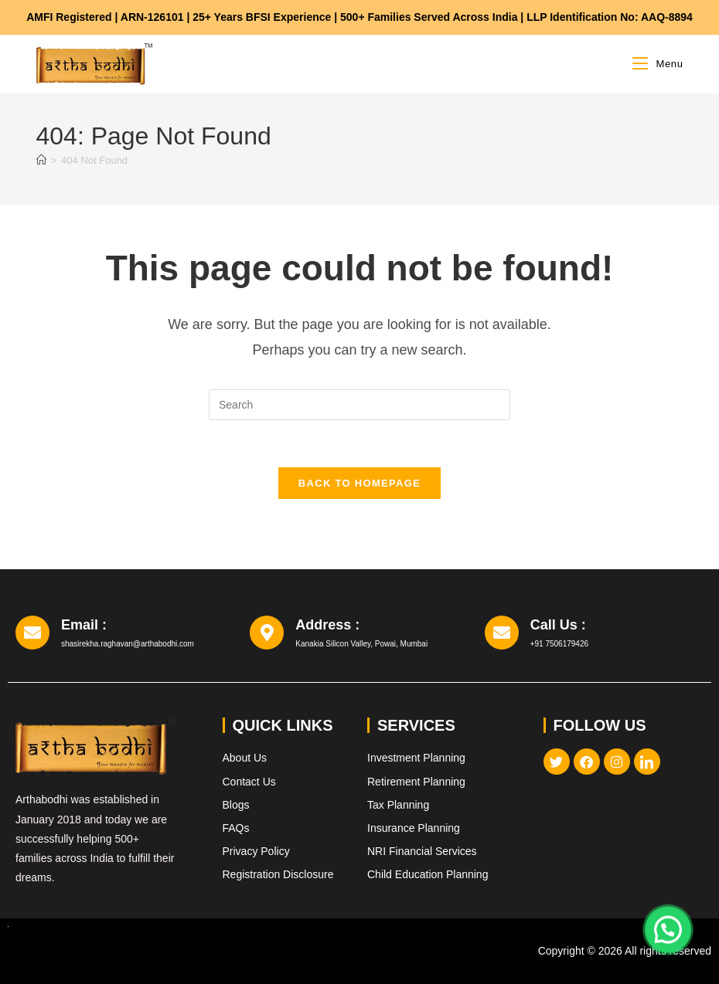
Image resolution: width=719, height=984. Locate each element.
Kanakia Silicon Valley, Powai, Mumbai (361, 644)
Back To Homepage (359, 483)
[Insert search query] (359, 404)
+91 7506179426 (559, 644)
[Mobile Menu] (657, 64)
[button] (668, 927)
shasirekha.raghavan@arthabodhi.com (127, 644)
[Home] (41, 160)
